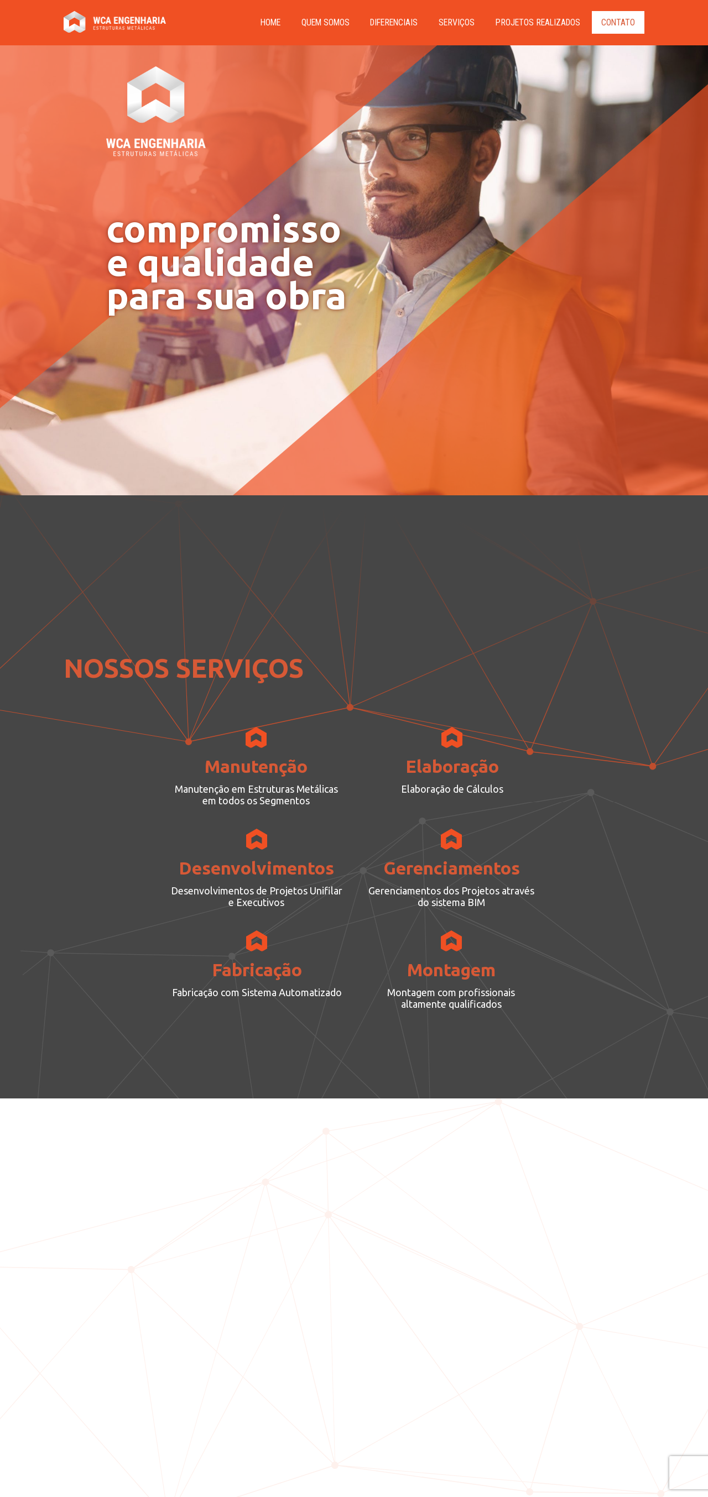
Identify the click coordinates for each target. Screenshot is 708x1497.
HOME (259, 22)
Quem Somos (316, 22)
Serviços (452, 22)
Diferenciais (387, 22)
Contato (618, 22)
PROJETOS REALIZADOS (536, 22)
